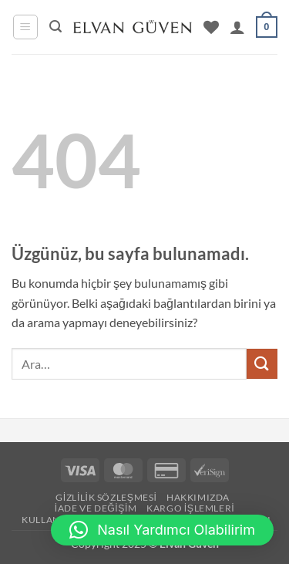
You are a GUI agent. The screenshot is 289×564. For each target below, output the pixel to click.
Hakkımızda (198, 497)
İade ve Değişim (96, 508)
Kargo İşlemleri (190, 508)
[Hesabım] (237, 27)
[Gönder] (262, 364)
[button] (25, 27)
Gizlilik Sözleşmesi (105, 497)
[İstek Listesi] (211, 27)
